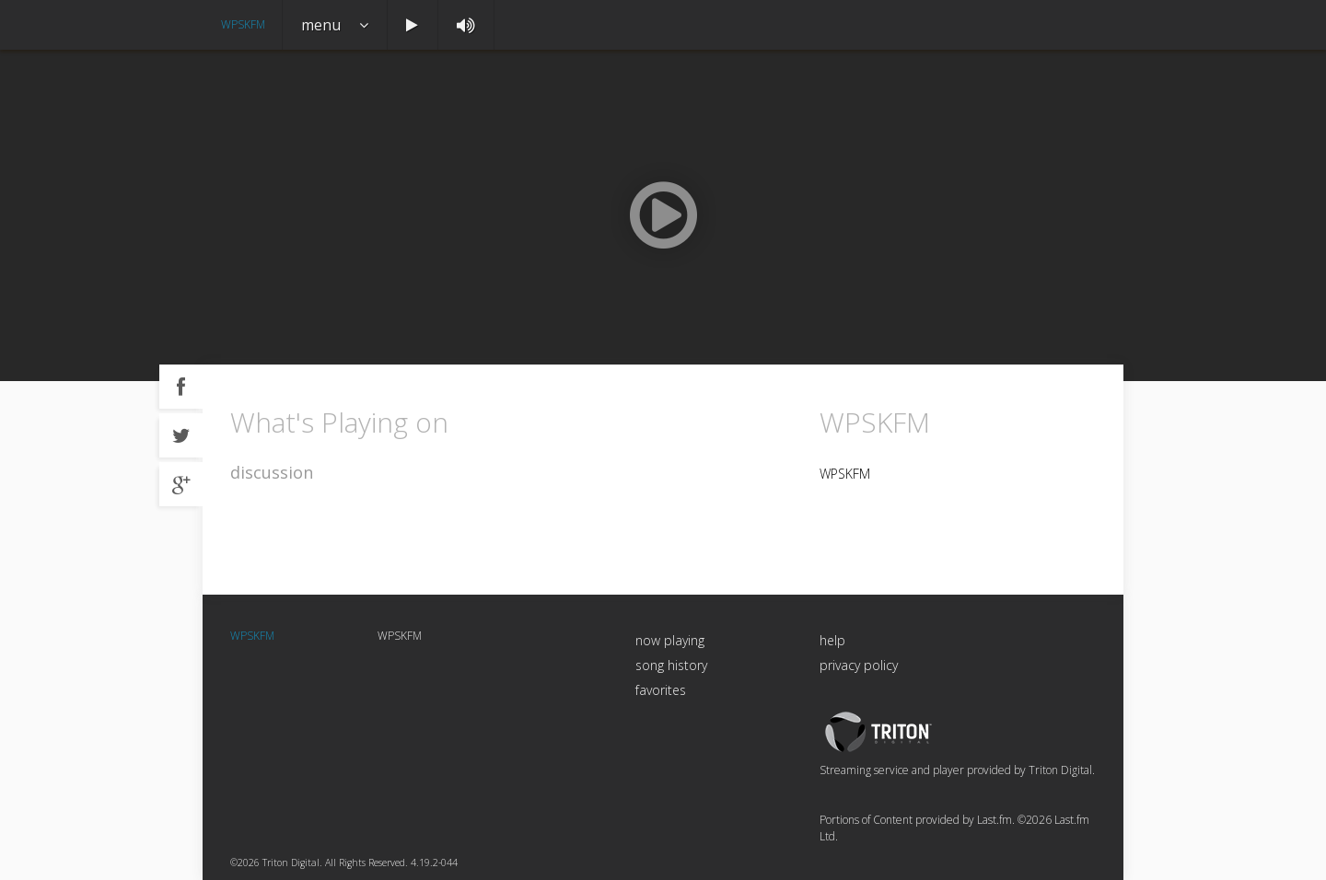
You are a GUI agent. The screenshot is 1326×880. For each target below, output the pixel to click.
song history (671, 665)
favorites (660, 690)
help (832, 640)
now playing (669, 640)
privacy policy (859, 665)
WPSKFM (243, 24)
